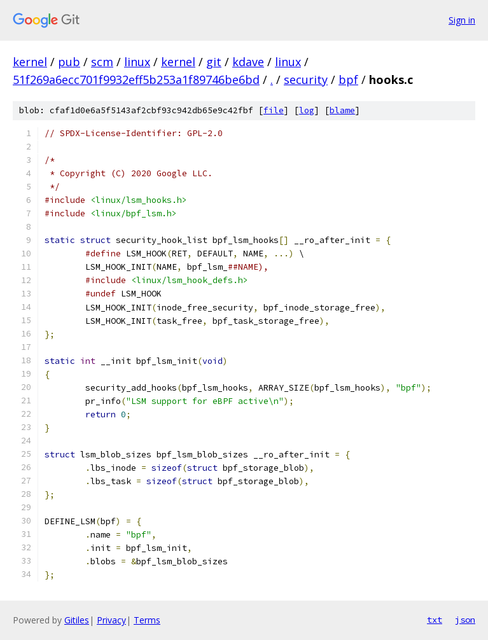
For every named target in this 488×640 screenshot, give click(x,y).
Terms (147, 620)
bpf (348, 79)
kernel (30, 61)
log (306, 110)
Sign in (462, 20)
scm (102, 61)
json (465, 619)
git (213, 61)
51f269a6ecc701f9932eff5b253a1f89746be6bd (136, 79)
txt (434, 619)
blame (342, 110)
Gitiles (76, 620)
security (306, 79)
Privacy (111, 620)
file (273, 110)
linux (137, 61)
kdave (248, 61)
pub (69, 61)
